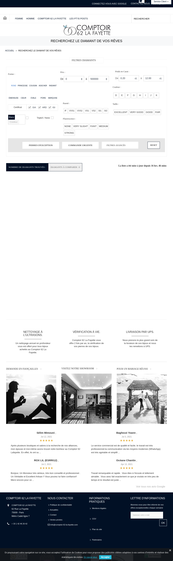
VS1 (87, 111)
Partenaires (97, 523)
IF (65, 111)
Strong (69, 133)
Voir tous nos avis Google (150, 486)
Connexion (159, 4)
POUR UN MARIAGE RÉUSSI (132, 369)
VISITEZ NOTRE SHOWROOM (77, 368)
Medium (103, 126)
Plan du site (97, 518)
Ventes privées (56, 520)
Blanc (11, 117)
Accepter (105, 557)
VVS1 (72, 111)
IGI (53, 107)
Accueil (9, 50)
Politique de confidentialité (61, 505)
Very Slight (80, 126)
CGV (94, 513)
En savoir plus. (90, 557)
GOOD (149, 112)
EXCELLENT (120, 112)
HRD (44, 107)
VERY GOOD (136, 112)
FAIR (157, 112)
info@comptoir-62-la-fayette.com (64, 525)
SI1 (99, 111)
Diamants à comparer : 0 (65, 167)
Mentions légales (99, 508)
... (40, 453)
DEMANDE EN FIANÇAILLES (22, 369)
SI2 (105, 111)
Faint (93, 126)
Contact (53, 515)
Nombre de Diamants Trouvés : (27, 167)
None (67, 126)
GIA (34, 107)
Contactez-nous (140, 3)
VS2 (94, 111)
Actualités (54, 510)
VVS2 (79, 111)
